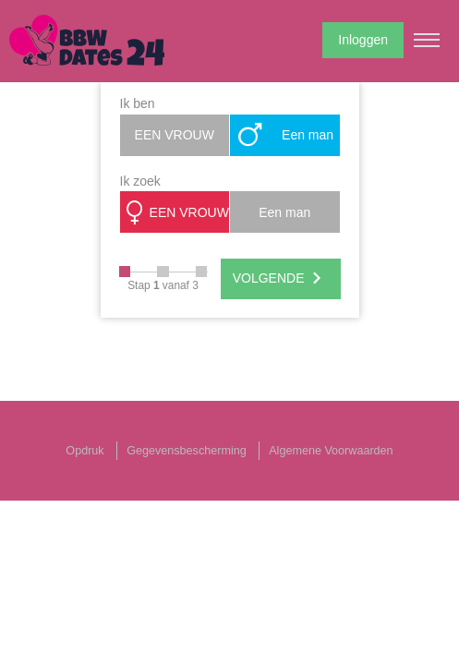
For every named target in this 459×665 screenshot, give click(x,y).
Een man (284, 135)
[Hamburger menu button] (426, 39)
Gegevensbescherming (187, 450)
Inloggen (363, 39)
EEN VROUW (174, 134)
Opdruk (84, 450)
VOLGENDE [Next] (281, 279)
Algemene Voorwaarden (331, 450)
